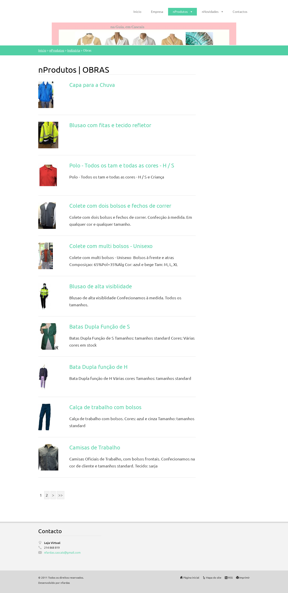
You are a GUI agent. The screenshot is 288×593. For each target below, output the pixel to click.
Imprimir (244, 577)
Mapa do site (213, 577)
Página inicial (191, 577)
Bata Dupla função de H (98, 366)
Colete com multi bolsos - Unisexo (111, 246)
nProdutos (180, 11)
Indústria (73, 50)
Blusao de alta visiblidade (100, 286)
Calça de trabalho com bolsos (105, 407)
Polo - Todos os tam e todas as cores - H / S (121, 165)
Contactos (240, 11)
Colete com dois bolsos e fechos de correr (120, 205)
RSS (230, 577)
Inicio (137, 11)
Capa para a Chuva (92, 84)
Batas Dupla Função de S (99, 326)
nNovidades (210, 11)
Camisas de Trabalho (94, 447)
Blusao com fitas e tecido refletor (110, 125)
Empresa (157, 11)
